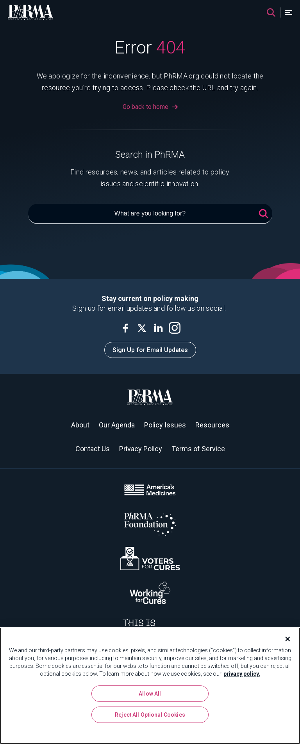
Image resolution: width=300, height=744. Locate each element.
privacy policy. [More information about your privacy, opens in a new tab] (241, 674)
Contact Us (92, 449)
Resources (212, 425)
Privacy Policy (140, 449)
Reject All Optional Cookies (150, 715)
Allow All (150, 694)
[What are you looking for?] (150, 214)
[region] (150, 685)
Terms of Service (198, 449)
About (80, 425)
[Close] (284, 639)
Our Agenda (117, 425)
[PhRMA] (30, 12)
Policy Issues (165, 425)
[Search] (271, 12)
